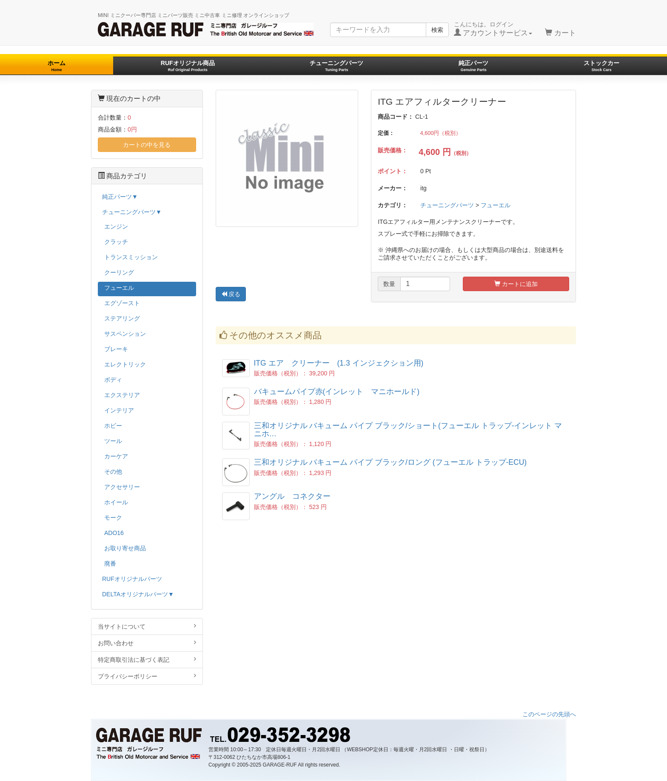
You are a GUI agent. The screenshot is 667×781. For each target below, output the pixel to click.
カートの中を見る (147, 144)
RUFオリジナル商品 (188, 66)
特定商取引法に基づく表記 (147, 659)
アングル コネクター (292, 496)
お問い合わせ (147, 643)
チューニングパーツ (336, 66)
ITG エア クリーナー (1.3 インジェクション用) (339, 363)
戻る (231, 294)
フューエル (495, 205)
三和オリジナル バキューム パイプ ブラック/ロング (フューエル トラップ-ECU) (390, 462)
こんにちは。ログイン (493, 29)
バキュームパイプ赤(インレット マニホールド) (337, 391)
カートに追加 (516, 283)
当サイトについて (147, 626)
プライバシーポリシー (147, 676)
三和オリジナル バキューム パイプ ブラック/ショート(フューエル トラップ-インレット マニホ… (408, 429)
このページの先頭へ (549, 714)
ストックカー (601, 66)
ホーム (57, 66)
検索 (437, 29)
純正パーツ (473, 66)
